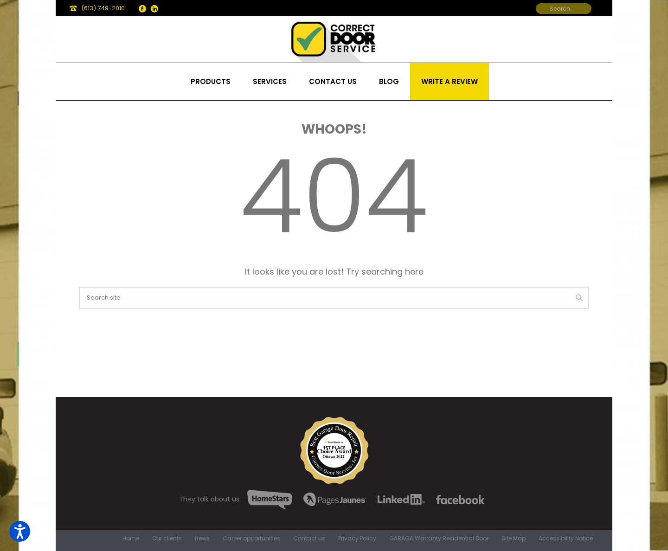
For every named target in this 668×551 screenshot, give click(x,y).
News (202, 538)
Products (211, 81)
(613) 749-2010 (103, 8)
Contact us (333, 81)
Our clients (167, 538)
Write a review (449, 81)
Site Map (513, 538)
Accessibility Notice (566, 538)
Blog (389, 81)
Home (130, 538)
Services (270, 81)
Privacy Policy (357, 538)
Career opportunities (251, 538)
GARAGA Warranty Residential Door (438, 538)
